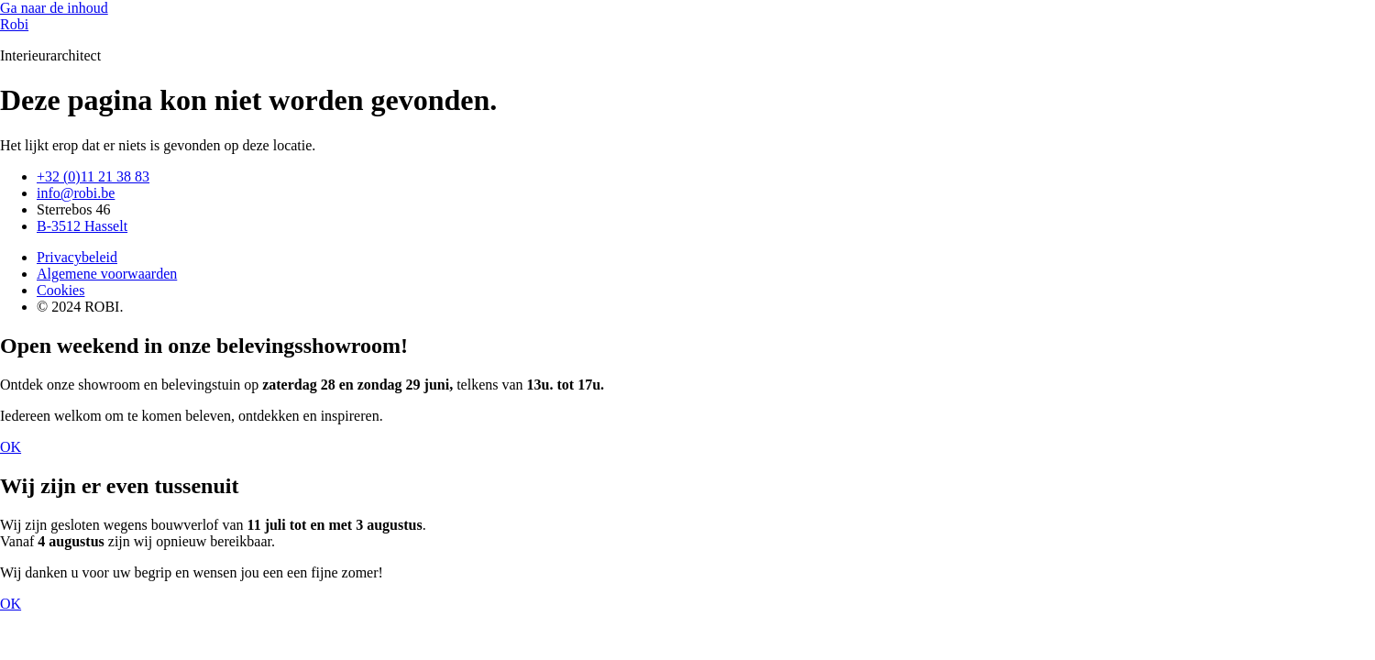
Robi (14, 24)
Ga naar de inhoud (54, 8)
